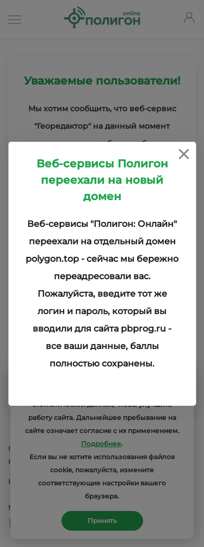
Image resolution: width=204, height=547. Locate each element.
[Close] (183, 154)
